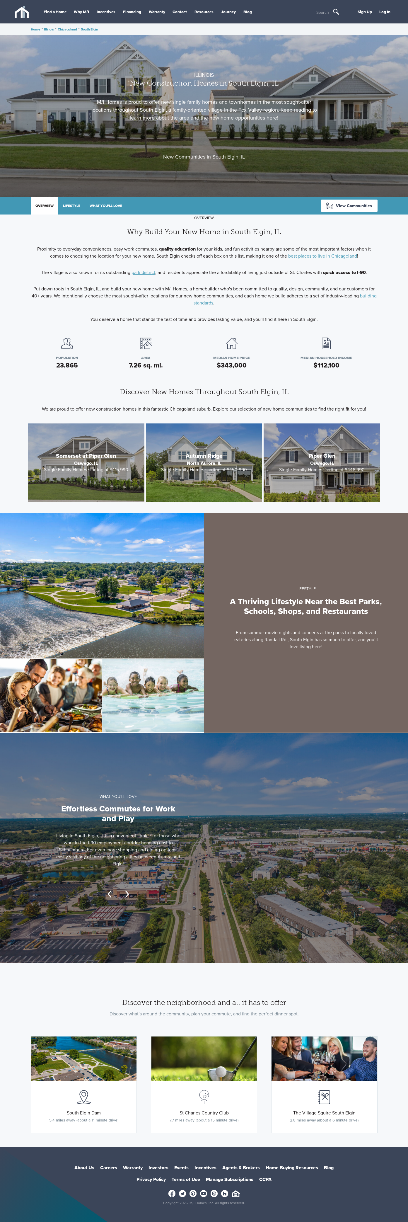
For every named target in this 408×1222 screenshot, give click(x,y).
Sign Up (365, 12)
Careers (108, 1167)
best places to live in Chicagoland (322, 256)
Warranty (157, 12)
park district (143, 272)
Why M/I (81, 12)
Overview (44, 205)
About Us (84, 1167)
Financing (132, 12)
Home (35, 29)
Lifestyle (71, 205)
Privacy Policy (151, 1179)
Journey (228, 12)
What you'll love (106, 205)
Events (181, 1167)
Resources (204, 12)
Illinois (49, 29)
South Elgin (89, 29)
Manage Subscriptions (229, 1179)
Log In (384, 12)
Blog (247, 12)
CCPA (265, 1179)
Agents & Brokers (241, 1167)
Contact (180, 12)
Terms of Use (186, 1179)
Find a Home (55, 12)
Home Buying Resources (292, 1167)
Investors (158, 1167)
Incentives (106, 12)
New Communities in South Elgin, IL (204, 157)
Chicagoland (67, 29)
